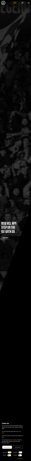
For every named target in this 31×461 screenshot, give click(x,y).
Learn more (5, 238)
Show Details (20, 458)
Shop (22, 3)
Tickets (14, 3)
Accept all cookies (7, 447)
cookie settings (14, 439)
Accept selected (18, 447)
